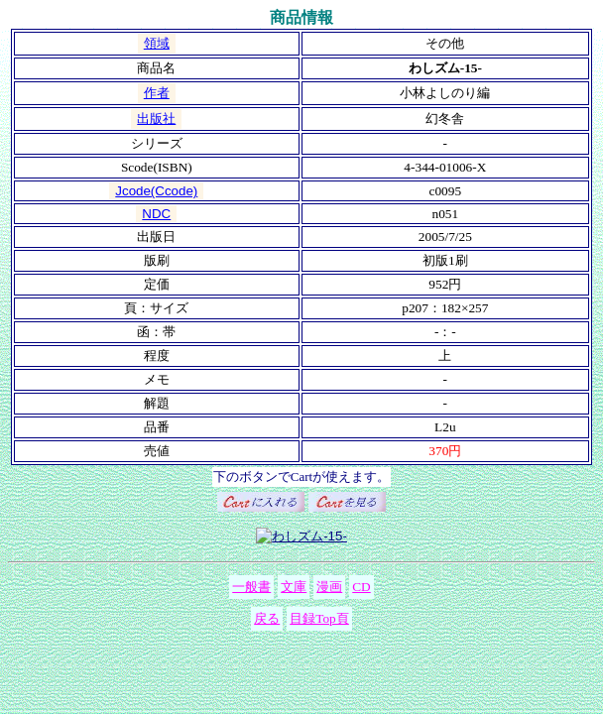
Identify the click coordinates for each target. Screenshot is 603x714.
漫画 (329, 586)
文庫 (293, 586)
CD (361, 586)
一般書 (251, 586)
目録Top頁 (319, 618)
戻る (267, 618)
